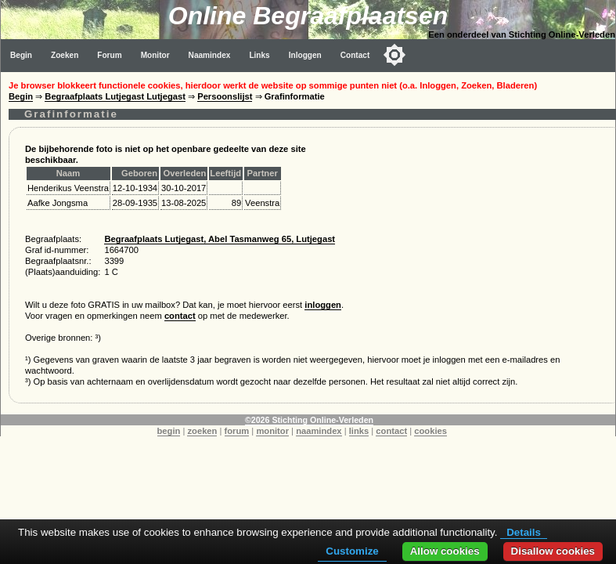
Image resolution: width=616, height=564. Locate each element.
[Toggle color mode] (394, 54)
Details (523, 532)
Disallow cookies (553, 551)
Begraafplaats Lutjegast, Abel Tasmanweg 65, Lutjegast (219, 239)
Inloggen (305, 55)
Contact (355, 55)
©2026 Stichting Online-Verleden (309, 420)
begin (169, 431)
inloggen (322, 304)
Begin (21, 55)
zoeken (202, 431)
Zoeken (64, 55)
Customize (352, 551)
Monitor (155, 55)
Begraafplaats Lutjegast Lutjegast (115, 96)
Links (259, 55)
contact (180, 315)
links (359, 431)
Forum (109, 55)
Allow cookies (445, 551)
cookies (430, 431)
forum (237, 431)
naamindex (318, 431)
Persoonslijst (224, 96)
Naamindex (210, 55)
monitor (272, 431)
